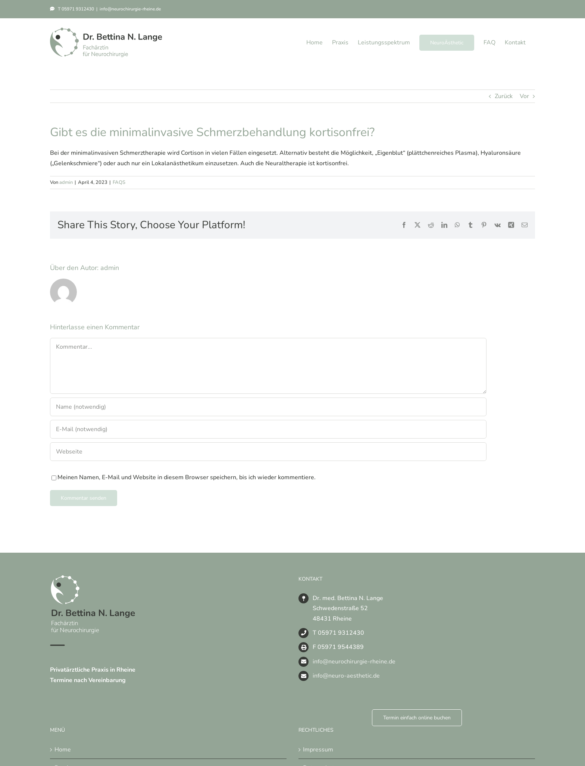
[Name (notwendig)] (268, 407)
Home (62, 749)
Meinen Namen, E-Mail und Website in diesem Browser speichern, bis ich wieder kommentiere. (186, 477)
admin (66, 182)
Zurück (504, 96)
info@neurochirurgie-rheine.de (130, 9)
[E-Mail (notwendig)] (268, 429)
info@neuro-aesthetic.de (346, 676)
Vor (524, 96)
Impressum (318, 749)
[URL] (268, 451)
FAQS (119, 182)
